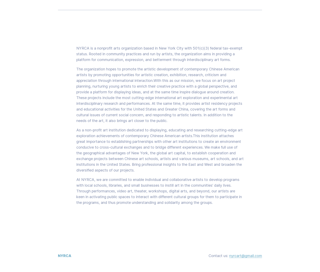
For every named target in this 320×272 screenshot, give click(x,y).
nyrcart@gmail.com (245, 256)
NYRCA (64, 256)
